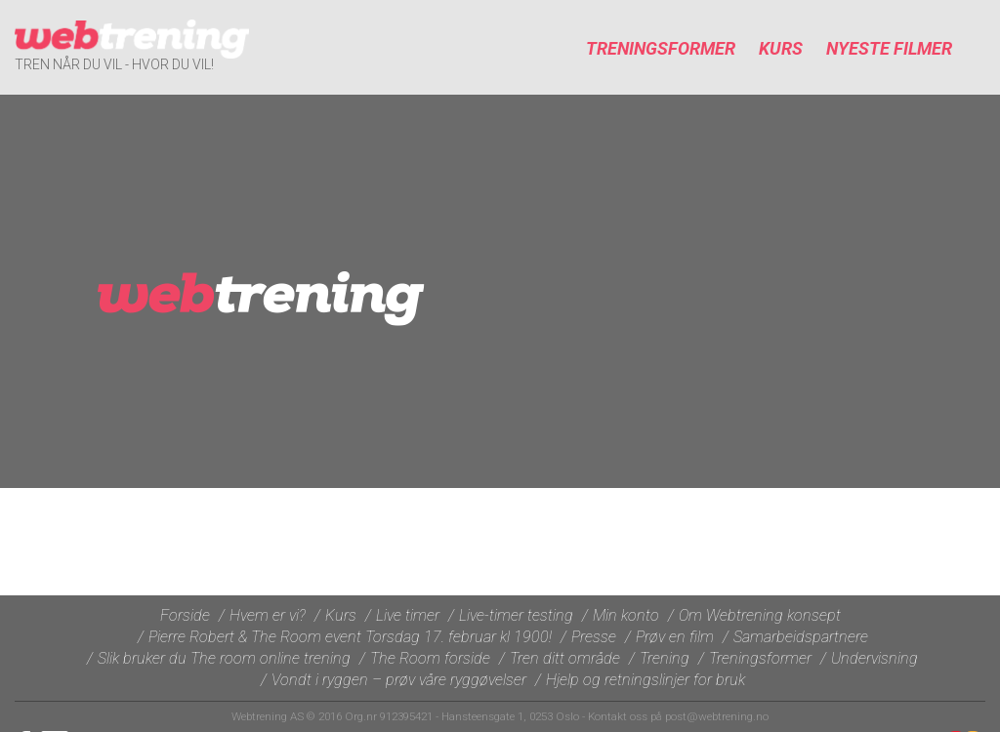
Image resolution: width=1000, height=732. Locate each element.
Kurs (781, 48)
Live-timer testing (516, 615)
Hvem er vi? (267, 615)
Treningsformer (660, 48)
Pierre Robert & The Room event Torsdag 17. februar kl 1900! (350, 637)
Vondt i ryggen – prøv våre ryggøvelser (398, 680)
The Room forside (430, 658)
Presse (593, 637)
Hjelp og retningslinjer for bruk (645, 680)
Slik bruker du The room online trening (224, 658)
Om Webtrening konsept (760, 615)
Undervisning (874, 658)
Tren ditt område (565, 658)
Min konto (626, 615)
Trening (664, 658)
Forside (185, 615)
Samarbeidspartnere (800, 637)
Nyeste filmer (889, 48)
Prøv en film (675, 637)
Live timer (407, 615)
